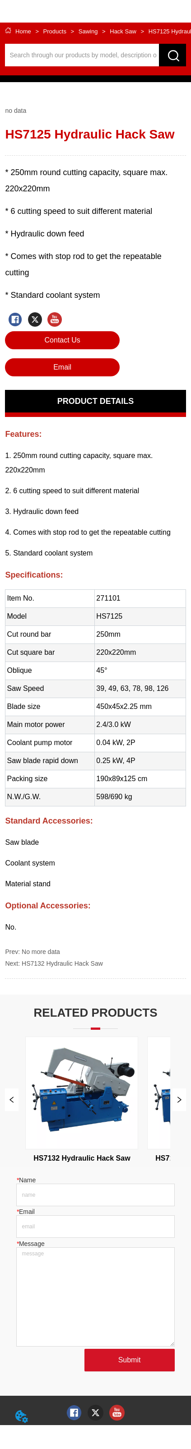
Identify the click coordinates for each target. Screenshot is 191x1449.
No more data (41, 951)
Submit (129, 1360)
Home (23, 31)
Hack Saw (123, 31)
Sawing (88, 31)
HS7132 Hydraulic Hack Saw (62, 963)
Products (55, 31)
